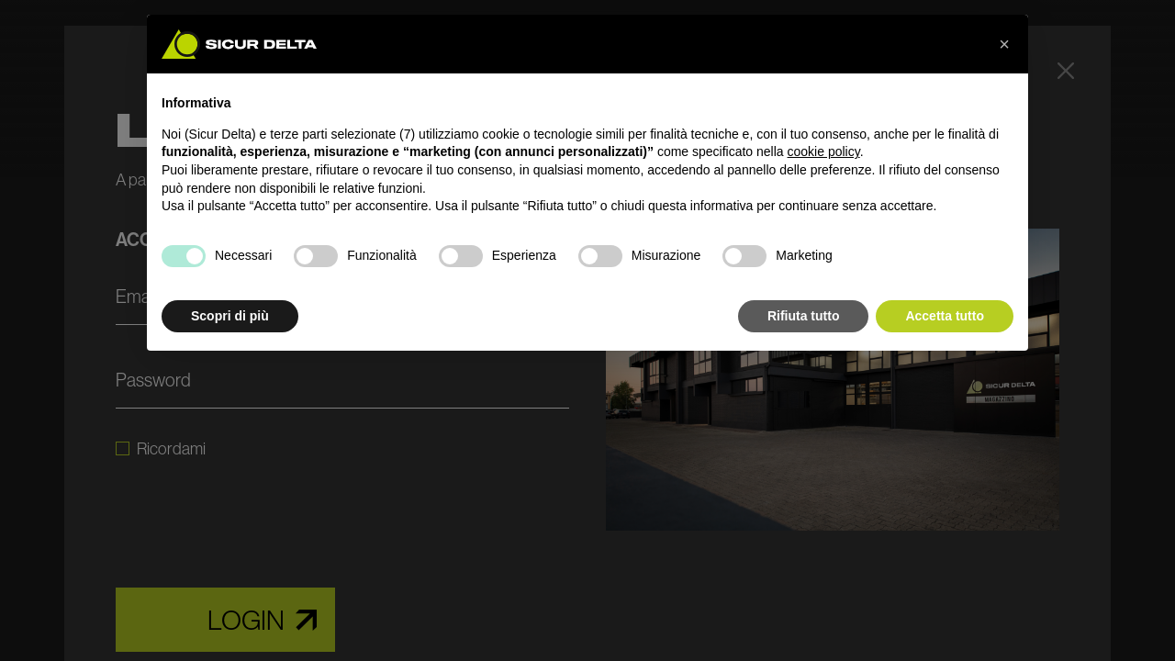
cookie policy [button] (824, 151)
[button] (1004, 44)
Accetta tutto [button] (944, 315)
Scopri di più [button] (230, 315)
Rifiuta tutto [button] (803, 315)
